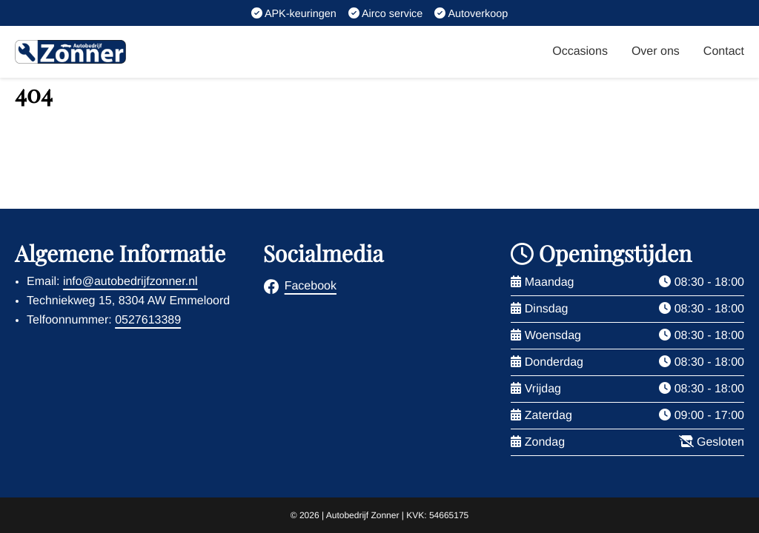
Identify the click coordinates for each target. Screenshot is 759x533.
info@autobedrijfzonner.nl (130, 281)
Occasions (580, 51)
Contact (723, 51)
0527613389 (148, 320)
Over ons (656, 51)
